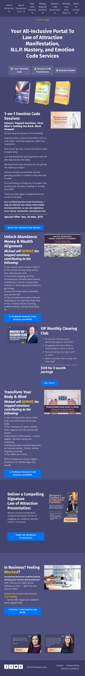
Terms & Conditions (70, 670)
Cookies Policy (72, 667)
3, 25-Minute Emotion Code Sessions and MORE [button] (22, 319)
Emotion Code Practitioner (54, 8)
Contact (60, 667)
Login (46, 19)
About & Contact (76, 8)
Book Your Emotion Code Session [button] (24, 228)
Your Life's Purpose (32, 8)
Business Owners (67, 70)
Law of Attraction (9, 8)
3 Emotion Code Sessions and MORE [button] (22, 613)
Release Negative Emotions (42, 8)
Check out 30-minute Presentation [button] (26, 538)
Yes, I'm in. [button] (49, 384)
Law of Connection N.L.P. (21, 8)
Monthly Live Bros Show (66, 8)
